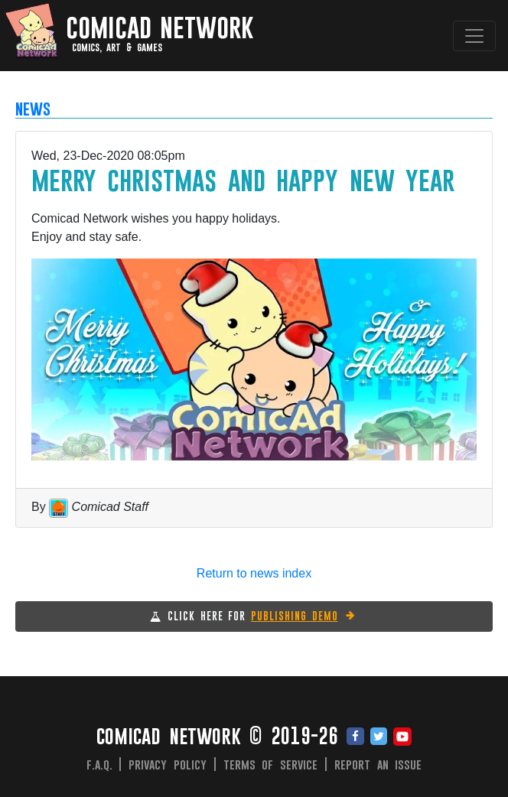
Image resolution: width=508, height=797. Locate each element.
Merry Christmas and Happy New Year (242, 179)
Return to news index (254, 573)
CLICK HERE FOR (262, 616)
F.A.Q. (99, 764)
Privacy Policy (168, 764)
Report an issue (378, 764)
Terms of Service (270, 764)
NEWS (32, 108)
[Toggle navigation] (474, 36)
